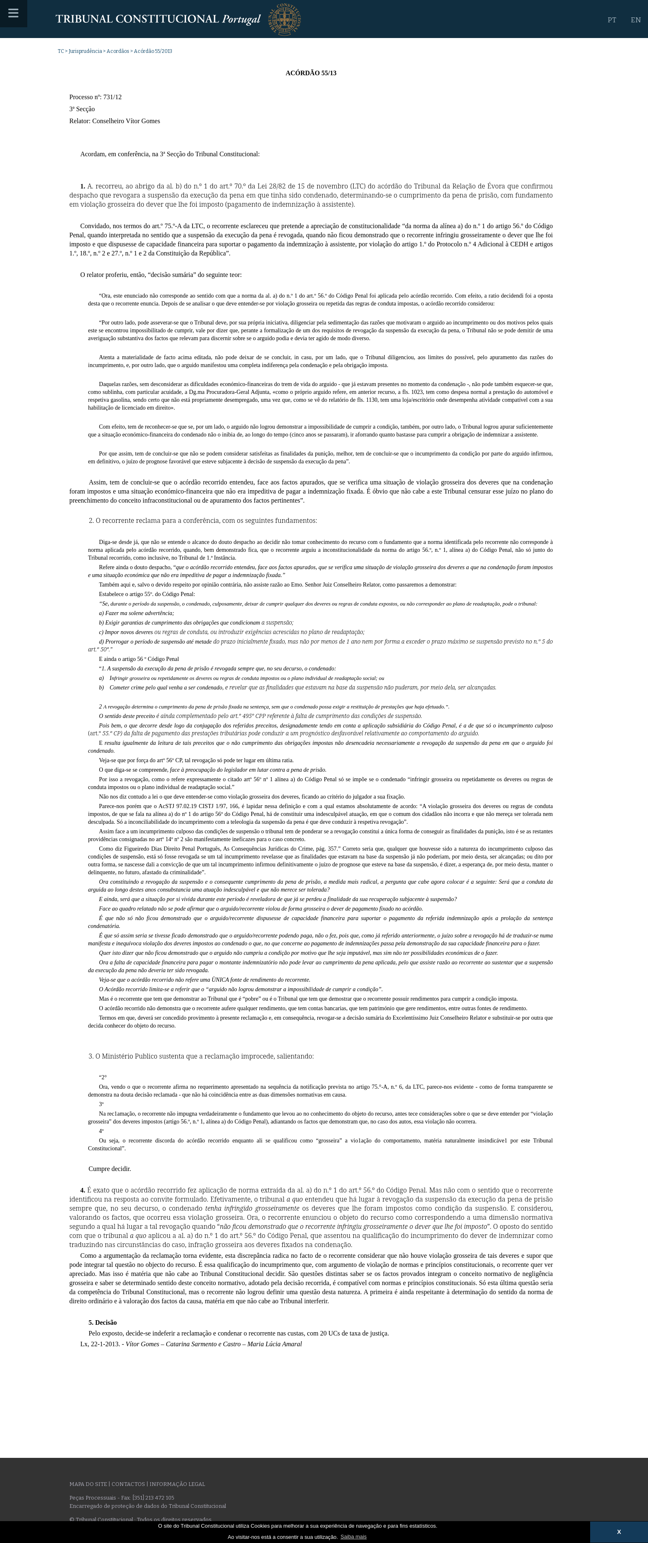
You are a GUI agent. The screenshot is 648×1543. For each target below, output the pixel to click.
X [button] (619, 1532)
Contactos (128, 1484)
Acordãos (118, 51)
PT (612, 20)
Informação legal (177, 1484)
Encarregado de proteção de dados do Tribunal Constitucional (147, 1506)
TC (61, 51)
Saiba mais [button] (354, 1536)
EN (636, 20)
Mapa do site (88, 1484)
